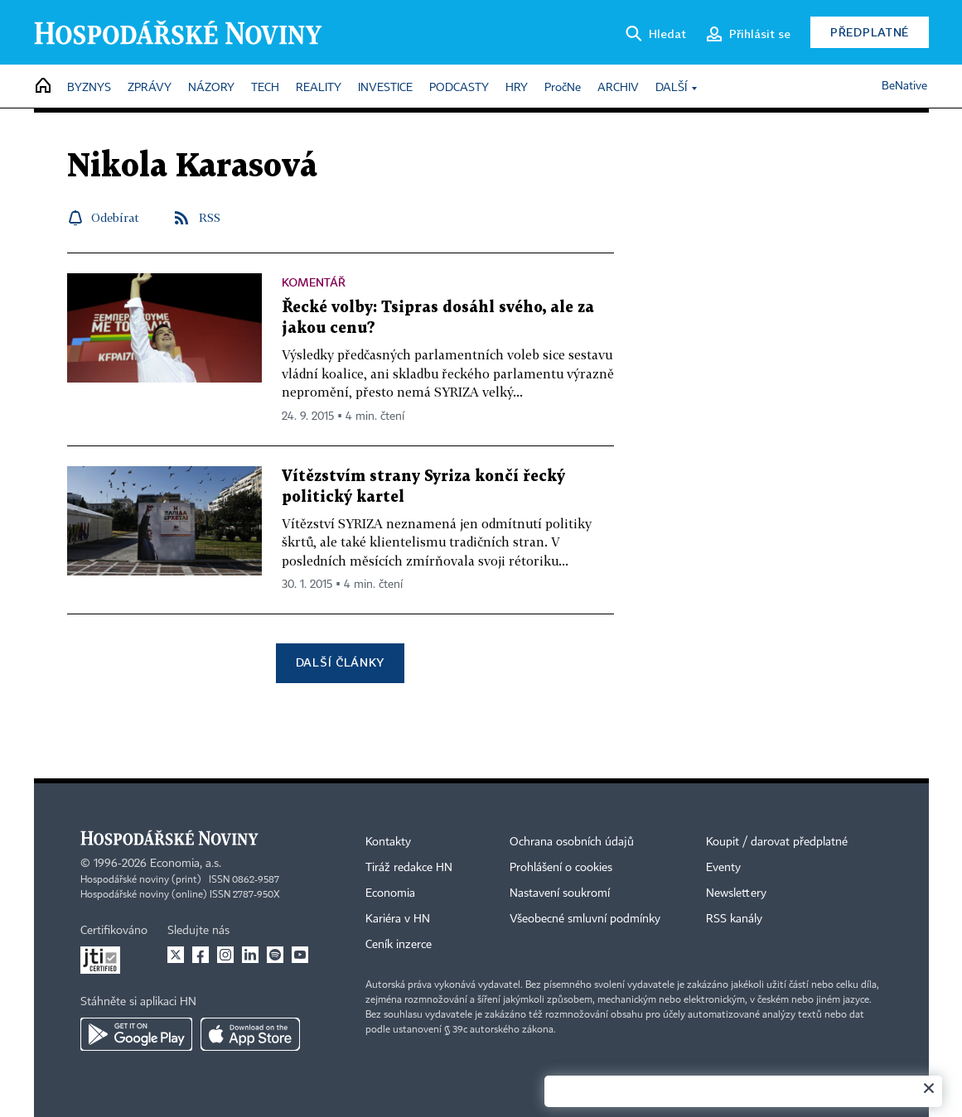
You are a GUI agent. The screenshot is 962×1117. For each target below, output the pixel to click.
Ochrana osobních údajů (572, 842)
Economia (390, 893)
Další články (340, 662)
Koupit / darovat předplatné (777, 842)
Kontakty (388, 842)
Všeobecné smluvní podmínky (585, 919)
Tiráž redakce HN (408, 868)
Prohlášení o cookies (561, 868)
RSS (209, 217)
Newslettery (736, 893)
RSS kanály (734, 919)
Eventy (723, 868)
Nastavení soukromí (560, 893)
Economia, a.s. (185, 863)
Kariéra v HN (397, 919)
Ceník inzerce (398, 945)
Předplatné (869, 32)
